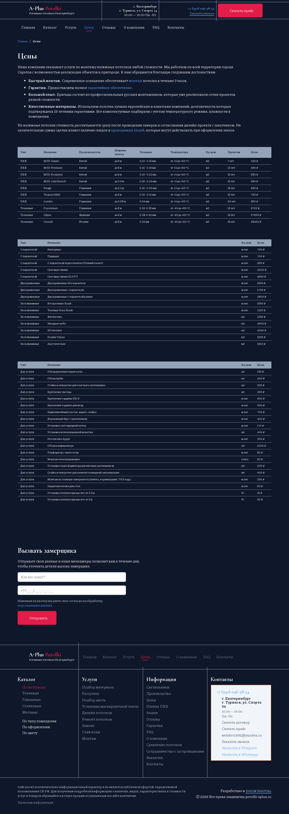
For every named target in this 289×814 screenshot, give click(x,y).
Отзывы (109, 27)
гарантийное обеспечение (110, 87)
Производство (158, 693)
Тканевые (30, 693)
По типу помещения (39, 720)
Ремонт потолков (97, 719)
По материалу (34, 687)
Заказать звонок (202, 13)
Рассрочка (90, 693)
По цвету (29, 732)
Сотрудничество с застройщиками (175, 751)
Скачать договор (236, 722)
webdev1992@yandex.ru (242, 735)
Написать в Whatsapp (240, 754)
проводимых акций (127, 130)
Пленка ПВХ (157, 706)
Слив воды (91, 732)
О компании (134, 27)
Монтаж (89, 738)
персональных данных (35, 605)
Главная (28, 27)
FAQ (155, 27)
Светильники (157, 687)
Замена (88, 725)
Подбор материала (98, 687)
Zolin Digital (258, 791)
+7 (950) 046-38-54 (201, 8)
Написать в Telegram (239, 748)
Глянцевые (31, 699)
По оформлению (36, 727)
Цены (89, 27)
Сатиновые (31, 706)
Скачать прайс (242, 10)
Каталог (50, 27)
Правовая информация (36, 802)
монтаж (135, 80)
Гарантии (154, 725)
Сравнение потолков (164, 744)
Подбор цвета (93, 699)
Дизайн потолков (97, 712)
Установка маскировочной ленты (110, 706)
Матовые (30, 712)
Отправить (38, 617)
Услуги (70, 27)
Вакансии (154, 757)
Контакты (175, 27)
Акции (152, 712)
